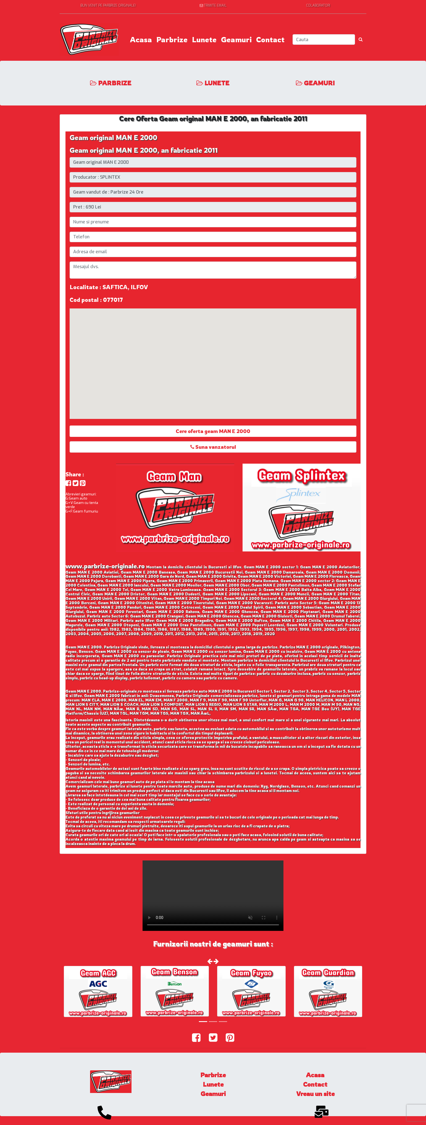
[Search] (324, 39)
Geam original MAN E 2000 (113, 137)
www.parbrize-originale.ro (105, 566)
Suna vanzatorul (213, 447)
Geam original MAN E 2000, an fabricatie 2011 (144, 150)
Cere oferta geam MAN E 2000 (213, 431)
